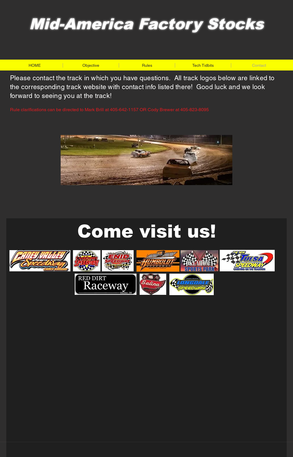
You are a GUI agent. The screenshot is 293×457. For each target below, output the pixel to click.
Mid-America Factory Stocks (146, 23)
